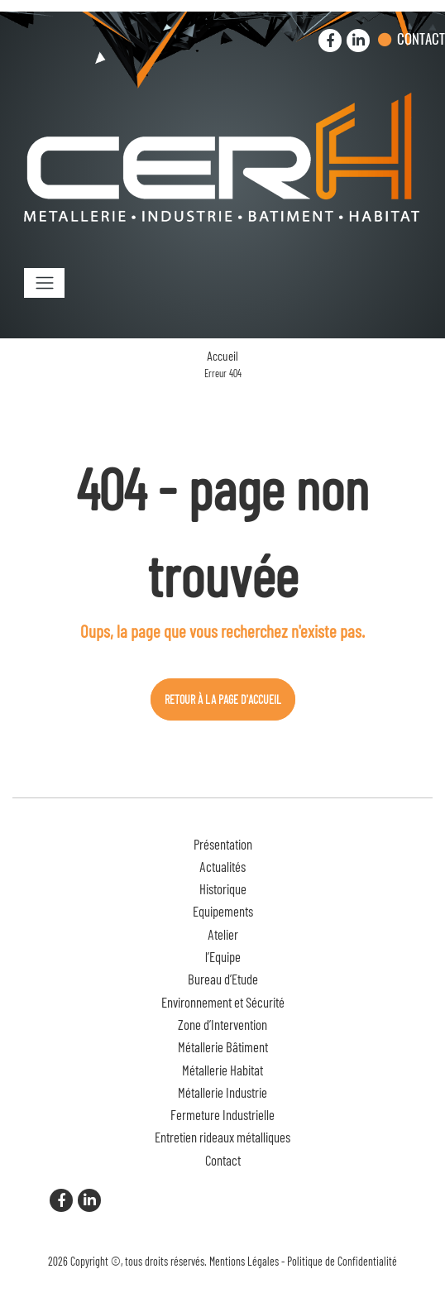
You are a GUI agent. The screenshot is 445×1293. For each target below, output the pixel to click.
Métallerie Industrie (222, 1092)
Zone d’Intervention (222, 1024)
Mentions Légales (244, 1261)
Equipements (223, 911)
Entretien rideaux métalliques (222, 1136)
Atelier (223, 934)
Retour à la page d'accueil (223, 699)
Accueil (222, 355)
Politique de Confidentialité (342, 1261)
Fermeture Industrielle (222, 1114)
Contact (421, 38)
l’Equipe (223, 956)
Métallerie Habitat (222, 1069)
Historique (222, 888)
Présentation (223, 844)
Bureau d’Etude (223, 978)
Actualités (222, 866)
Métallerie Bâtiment (223, 1046)
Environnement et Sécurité (223, 1002)
